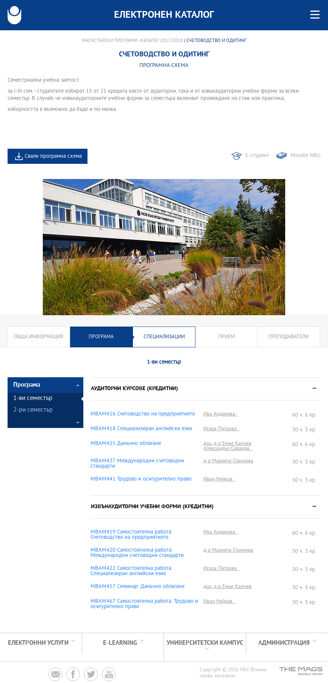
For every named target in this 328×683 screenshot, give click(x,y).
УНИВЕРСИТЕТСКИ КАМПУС (205, 643)
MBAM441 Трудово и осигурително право (141, 479)
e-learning (120, 643)
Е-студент (257, 155)
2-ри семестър (33, 410)
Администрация (284, 643)
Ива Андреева (220, 414)
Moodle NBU (305, 155)
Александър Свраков (228, 448)
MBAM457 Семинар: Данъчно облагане (137, 587)
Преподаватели (289, 337)
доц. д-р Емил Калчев (227, 443)
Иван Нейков (219, 479)
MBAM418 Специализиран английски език (141, 429)
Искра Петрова (221, 428)
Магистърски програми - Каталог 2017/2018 (132, 41)
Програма (101, 337)
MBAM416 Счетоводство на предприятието (143, 414)
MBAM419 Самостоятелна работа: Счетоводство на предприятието (131, 535)
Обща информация (38, 337)
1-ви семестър (32, 399)
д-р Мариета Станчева (228, 461)
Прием (226, 337)
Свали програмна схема (53, 156)
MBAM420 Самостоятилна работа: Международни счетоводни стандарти (137, 553)
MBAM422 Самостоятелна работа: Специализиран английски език (131, 571)
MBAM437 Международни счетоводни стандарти (137, 464)
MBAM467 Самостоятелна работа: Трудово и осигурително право (144, 604)
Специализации (164, 337)
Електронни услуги (38, 643)
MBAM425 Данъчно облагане (126, 444)
